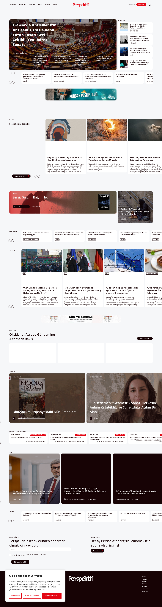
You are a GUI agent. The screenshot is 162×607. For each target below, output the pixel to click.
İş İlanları (145, 591)
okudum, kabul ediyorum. (27, 555)
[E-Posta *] (40, 549)
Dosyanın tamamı (19, 176)
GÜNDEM (12, 73)
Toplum (32, 4)
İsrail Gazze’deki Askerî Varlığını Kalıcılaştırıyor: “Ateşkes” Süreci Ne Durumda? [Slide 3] (62, 59)
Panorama (23, 4)
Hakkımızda (146, 589)
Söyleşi (48, 4)
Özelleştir (15, 595)
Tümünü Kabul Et (51, 595)
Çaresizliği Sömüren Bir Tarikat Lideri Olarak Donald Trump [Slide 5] (104, 58)
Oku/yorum (17, 377)
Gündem (13, 4)
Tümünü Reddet (32, 595)
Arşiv (56, 4)
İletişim (144, 586)
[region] (35, 586)
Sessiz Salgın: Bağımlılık (19, 124)
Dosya (40, 4)
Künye (144, 577)
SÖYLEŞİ (11, 452)
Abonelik (141, 4)
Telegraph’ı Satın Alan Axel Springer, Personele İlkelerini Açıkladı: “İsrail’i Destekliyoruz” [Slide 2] (41, 60)
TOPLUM (123, 195)
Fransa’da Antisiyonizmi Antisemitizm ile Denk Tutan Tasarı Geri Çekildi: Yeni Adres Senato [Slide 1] (20, 61)
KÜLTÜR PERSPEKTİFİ (96, 377)
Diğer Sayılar (36, 206)
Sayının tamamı (19, 207)
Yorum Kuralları (145, 580)
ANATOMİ (12, 512)
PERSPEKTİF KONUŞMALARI (17, 431)
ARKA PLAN (121, 20)
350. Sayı (15, 193)
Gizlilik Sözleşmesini (19, 555)
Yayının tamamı (144, 338)
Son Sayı (132, 4)
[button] (149, 5)
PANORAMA (13, 231)
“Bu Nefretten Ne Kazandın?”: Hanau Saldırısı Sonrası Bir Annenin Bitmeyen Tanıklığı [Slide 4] (82, 60)
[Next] (13, 82)
